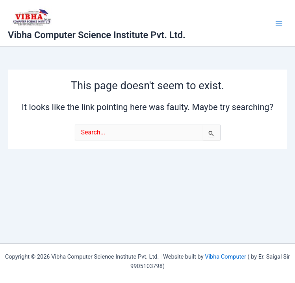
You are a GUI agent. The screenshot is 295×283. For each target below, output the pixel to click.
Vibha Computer (225, 256)
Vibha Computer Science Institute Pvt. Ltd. (97, 34)
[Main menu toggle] (279, 23)
